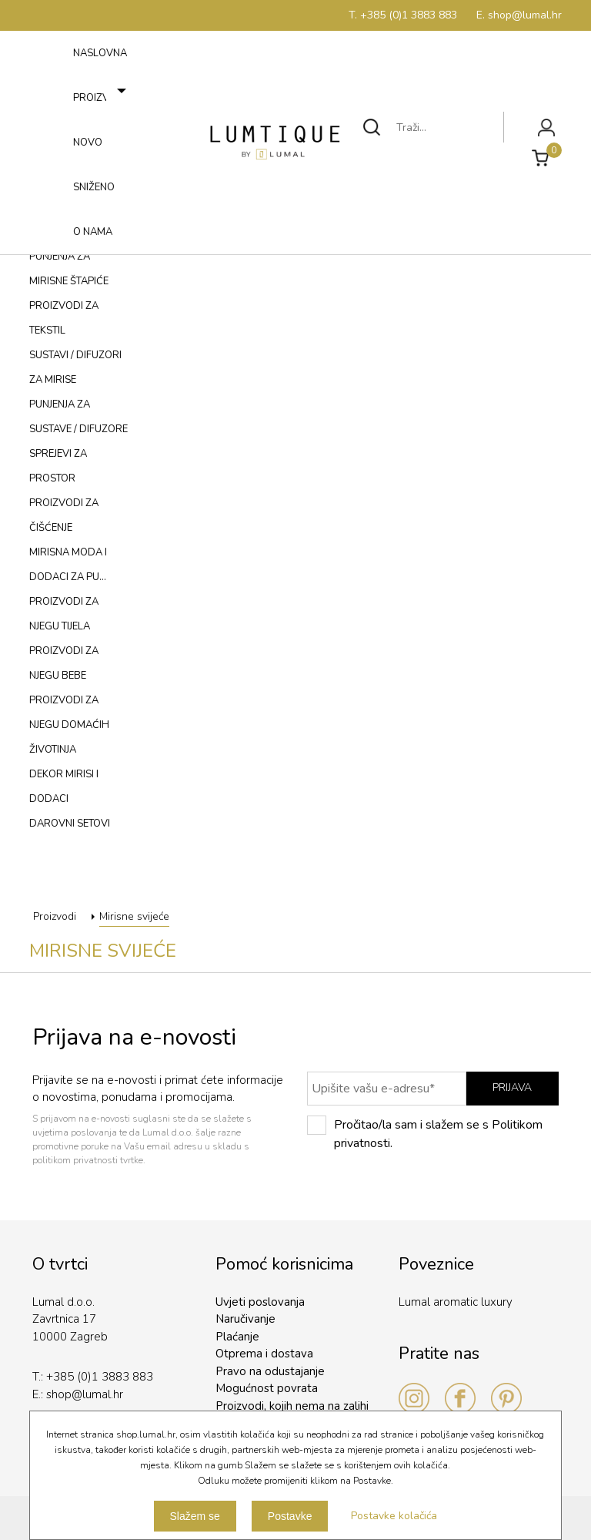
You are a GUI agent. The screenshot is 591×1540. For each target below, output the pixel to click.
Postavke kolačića (394, 1515)
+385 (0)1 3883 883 (99, 1376)
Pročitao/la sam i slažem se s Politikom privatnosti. (425, 1134)
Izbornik (51, 250)
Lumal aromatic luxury (456, 1302)
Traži (372, 127)
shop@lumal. (79, 1394)
